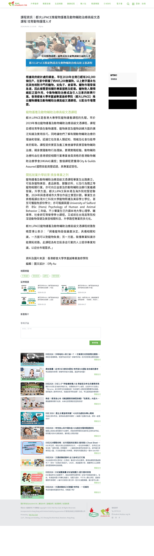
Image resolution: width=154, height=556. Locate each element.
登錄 (138, 4)
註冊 (144, 4)
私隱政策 (66, 534)
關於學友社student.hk (29, 534)
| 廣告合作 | (42, 534)
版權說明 (50, 534)
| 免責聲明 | (58, 534)
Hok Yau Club (33, 545)
